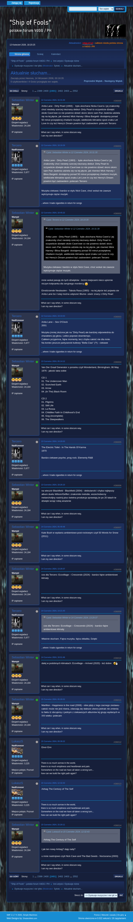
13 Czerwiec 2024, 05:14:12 (53, 361)
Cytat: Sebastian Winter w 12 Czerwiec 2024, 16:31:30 (71, 152)
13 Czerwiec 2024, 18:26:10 (53, 485)
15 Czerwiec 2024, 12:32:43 (53, 783)
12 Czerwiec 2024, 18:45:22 (53, 213)
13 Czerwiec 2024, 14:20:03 (53, 441)
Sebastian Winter (23, 100)
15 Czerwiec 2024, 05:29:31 (53, 699)
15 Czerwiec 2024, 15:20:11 (53, 825)
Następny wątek (113, 81)
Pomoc (97, 915)
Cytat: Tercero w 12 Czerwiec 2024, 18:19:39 (67, 220)
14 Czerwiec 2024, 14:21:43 (53, 611)
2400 (45, 91)
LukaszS (17, 741)
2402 (60, 91)
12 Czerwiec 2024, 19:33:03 (53, 316)
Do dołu (14, 91)
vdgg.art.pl (87, 43)
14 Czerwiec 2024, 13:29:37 (53, 569)
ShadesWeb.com (30, 918)
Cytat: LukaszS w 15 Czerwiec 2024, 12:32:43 (67, 832)
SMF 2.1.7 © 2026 (14, 915)
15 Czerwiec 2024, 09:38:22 (53, 741)
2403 (66, 91)
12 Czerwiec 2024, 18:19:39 (53, 145)
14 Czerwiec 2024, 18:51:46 (53, 657)
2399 (39, 91)
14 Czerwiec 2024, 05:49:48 (53, 527)
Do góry (14, 876)
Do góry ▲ (121, 915)
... (35, 91)
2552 (75, 91)
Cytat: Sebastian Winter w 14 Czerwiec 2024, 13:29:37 (71, 618)
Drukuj (119, 91)
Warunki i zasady (109, 915)
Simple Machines (30, 915)
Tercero (16, 145)
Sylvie (56, 66)
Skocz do (78, 895)
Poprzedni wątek (93, 81)
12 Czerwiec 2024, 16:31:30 (53, 100)
